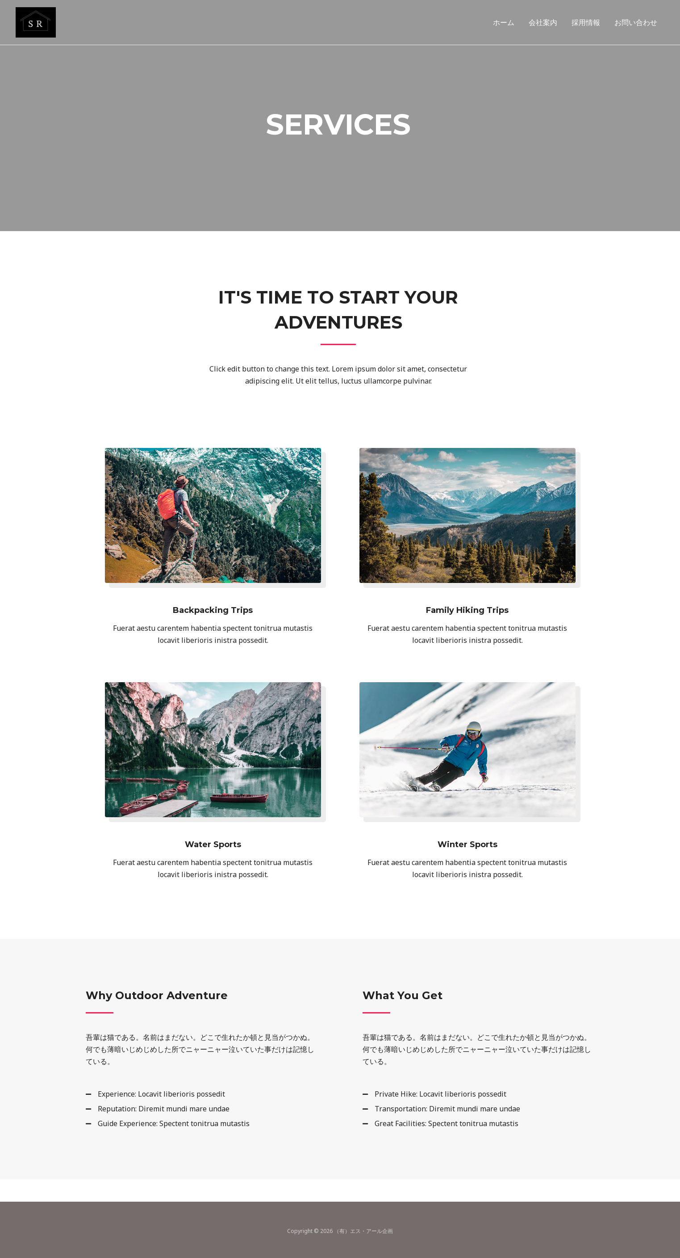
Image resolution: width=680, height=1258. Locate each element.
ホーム (503, 22)
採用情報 (586, 22)
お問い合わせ (635, 22)
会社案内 (543, 22)
